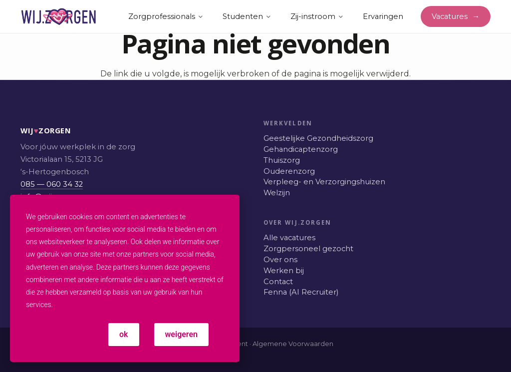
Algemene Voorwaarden (293, 344)
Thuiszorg (281, 160)
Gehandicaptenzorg (300, 149)
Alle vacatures (289, 237)
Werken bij (283, 270)
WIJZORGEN (30, 130)
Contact (278, 281)
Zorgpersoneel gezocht (308, 248)
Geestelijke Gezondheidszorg (318, 138)
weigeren (181, 334)
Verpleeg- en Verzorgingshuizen (324, 181)
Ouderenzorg (289, 171)
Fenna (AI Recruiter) (300, 292)
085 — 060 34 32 (51, 184)
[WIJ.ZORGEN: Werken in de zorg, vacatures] (58, 16)
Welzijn (276, 192)
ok (123, 334)
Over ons (280, 259)
